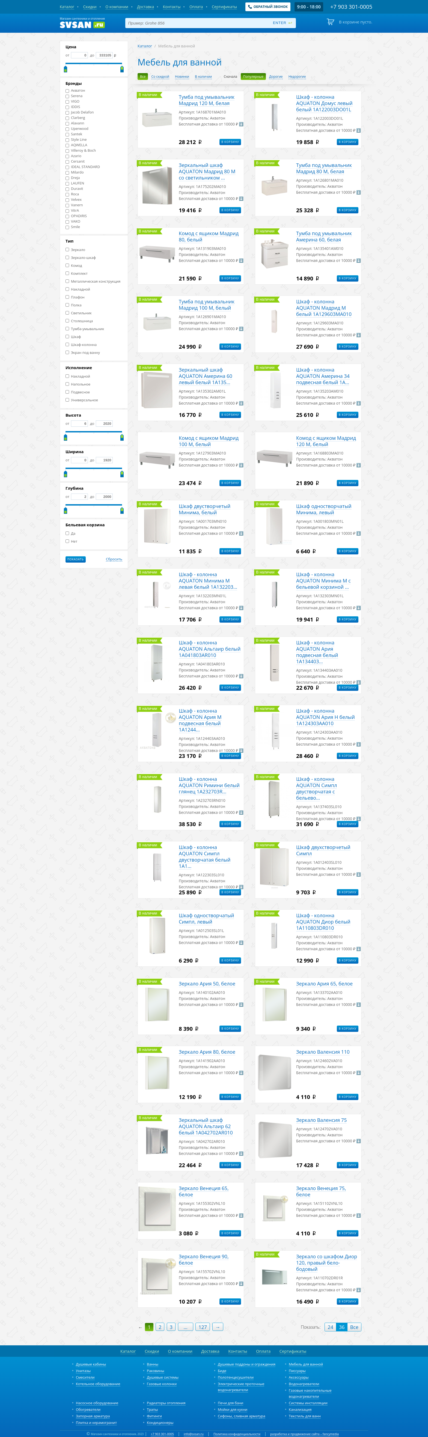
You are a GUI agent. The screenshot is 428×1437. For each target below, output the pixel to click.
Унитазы (83, 1370)
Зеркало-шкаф (81, 257)
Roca (72, 194)
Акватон (75, 90)
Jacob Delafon (80, 112)
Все (354, 1327)
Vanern (74, 205)
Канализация (300, 1409)
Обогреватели (88, 1409)
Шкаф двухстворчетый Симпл (323, 850)
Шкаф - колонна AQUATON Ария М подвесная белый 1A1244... (200, 720)
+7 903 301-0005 (162, 1434)
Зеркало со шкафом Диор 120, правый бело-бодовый (326, 1262)
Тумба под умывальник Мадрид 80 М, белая (324, 168)
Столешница (79, 321)
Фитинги (154, 1416)
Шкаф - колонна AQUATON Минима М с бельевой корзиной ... (323, 580)
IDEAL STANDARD (83, 167)
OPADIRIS (76, 216)
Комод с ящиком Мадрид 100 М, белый (209, 441)
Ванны (152, 1364)
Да (70, 533)
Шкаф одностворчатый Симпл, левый (206, 918)
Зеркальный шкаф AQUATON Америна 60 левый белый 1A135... (205, 376)
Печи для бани (230, 1402)
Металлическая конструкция (93, 281)
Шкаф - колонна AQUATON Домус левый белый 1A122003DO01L (324, 103)
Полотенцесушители (236, 1377)
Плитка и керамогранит (96, 1422)
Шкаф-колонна (81, 344)
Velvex (74, 199)
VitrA (72, 210)
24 (330, 1327)
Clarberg (75, 117)
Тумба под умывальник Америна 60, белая (324, 236)
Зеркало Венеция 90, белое (204, 1259)
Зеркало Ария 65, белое (324, 983)
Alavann (75, 123)
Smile (73, 227)
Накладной (78, 289)
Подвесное (78, 392)
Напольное (78, 384)
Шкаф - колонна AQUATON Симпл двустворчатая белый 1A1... (204, 856)
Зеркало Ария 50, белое (207, 983)
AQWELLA (76, 145)
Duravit (74, 188)
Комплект (77, 273)
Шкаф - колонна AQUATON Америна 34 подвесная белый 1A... (323, 376)
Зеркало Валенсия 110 (323, 1051)
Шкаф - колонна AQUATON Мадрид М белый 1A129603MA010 (324, 307)
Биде (222, 1370)
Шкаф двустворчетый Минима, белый (204, 509)
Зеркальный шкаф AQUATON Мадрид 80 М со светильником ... (207, 171)
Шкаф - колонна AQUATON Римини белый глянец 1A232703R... (209, 785)
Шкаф (73, 337)
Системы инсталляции (308, 1402)
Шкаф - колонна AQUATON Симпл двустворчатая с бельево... (316, 788)
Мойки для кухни (232, 1409)
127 (202, 1327)
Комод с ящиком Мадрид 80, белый (209, 236)
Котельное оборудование (98, 1383)
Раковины (155, 1370)
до (101, 55)
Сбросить (114, 559)
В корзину (230, 142)
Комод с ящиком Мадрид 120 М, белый (326, 441)
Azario (73, 156)
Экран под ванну (83, 352)
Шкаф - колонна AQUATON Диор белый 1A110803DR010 (323, 921)
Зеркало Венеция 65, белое (204, 1191)
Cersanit (75, 161)
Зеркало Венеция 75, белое (321, 1191)
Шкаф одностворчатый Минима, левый (324, 509)
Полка (74, 305)
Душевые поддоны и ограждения (246, 1364)
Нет (71, 541)
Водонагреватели (304, 1383)
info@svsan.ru (194, 1434)
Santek (74, 134)
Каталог (145, 46)
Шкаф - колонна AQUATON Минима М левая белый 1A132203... (208, 580)
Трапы (152, 1409)
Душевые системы (163, 1377)
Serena (74, 96)
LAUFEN (75, 183)
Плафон (75, 297)
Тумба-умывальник (85, 329)
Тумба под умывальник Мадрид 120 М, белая (206, 100)
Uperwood (77, 128)
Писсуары (297, 1370)
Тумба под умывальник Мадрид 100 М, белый (206, 304)
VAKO (73, 221)
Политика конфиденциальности (236, 1434)
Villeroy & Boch (81, 150)
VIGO (72, 101)
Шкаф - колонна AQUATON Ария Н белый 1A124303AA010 (325, 717)
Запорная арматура (93, 1416)
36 (342, 1327)
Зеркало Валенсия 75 (321, 1120)
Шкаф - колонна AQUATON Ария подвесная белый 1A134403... (317, 652)
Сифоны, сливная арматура (241, 1416)
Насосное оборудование (97, 1402)
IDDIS (73, 107)
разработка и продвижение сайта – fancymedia (304, 1434)
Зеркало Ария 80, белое (207, 1051)
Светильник (79, 313)
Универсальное (82, 400)
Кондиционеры (160, 1422)
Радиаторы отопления (166, 1402)
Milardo (75, 172)
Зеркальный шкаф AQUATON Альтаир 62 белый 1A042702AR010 (206, 1126)
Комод (74, 265)
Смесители (85, 1377)
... (186, 1327)
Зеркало (75, 250)
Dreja (73, 178)
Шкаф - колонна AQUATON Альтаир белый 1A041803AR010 (209, 648)
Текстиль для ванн (305, 1416)
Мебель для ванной (306, 1364)
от (77, 55)
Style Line (76, 139)
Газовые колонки (162, 1383)
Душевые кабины (91, 1364)
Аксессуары (299, 1377)
